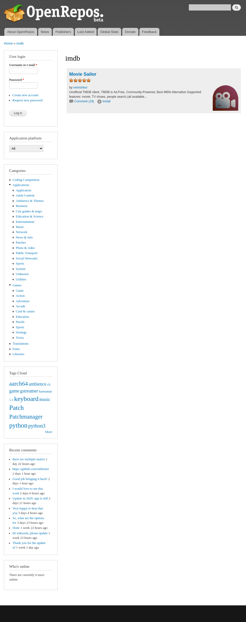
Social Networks (27, 258)
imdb (20, 43)
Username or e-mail (23, 65)
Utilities (21, 279)
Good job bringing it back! (30, 479)
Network (21, 232)
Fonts (16, 349)
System (21, 269)
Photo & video (25, 248)
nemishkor (80, 87)
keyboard (26, 398)
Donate (130, 32)
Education (22, 317)
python (18, 425)
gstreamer (29, 391)
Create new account (25, 95)
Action (20, 296)
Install (106, 101)
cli (48, 384)
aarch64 (18, 383)
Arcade (20, 306)
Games (17, 285)
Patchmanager (26, 416)
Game (20, 290)
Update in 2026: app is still (30, 498)
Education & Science (30, 216)
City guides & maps (29, 211)
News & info (24, 237)
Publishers (63, 32)
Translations (21, 343)
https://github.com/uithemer (31, 469)
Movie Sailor (82, 74)
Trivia (20, 338)
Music (20, 227)
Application (23, 190)
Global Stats (109, 32)
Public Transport (27, 253)
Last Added (85, 32)
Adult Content (25, 195)
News (45, 32)
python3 (36, 426)
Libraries (18, 354)
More (48, 432)
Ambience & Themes (30, 201)
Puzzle (20, 322)
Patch (16, 407)
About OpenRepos (20, 32)
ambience (37, 384)
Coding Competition (26, 180)
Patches (21, 242)
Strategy (21, 332)
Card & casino (25, 311)
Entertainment (25, 222)
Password (16, 80)
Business (21, 206)
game (14, 391)
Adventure (23, 301)
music (44, 399)
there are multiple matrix (29, 459)
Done (16, 528)
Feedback (149, 32)
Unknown (22, 274)
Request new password (28, 100)
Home (8, 43)
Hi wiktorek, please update (30, 533)
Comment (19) (84, 101)
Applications (21, 185)
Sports (20, 263)
